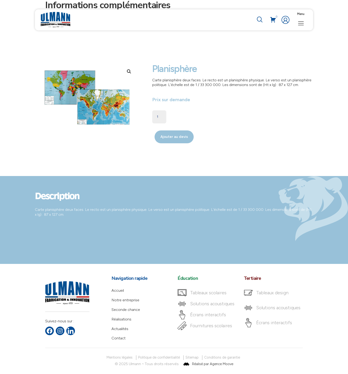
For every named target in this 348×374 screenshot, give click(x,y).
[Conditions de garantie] (223, 357)
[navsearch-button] (259, 20)
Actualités (119, 329)
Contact (118, 338)
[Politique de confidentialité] (160, 357)
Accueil (117, 290)
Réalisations (121, 319)
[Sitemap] (192, 357)
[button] (129, 71)
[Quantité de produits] (159, 116)
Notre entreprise (125, 300)
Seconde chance (125, 309)
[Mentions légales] (120, 357)
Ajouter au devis (174, 137)
